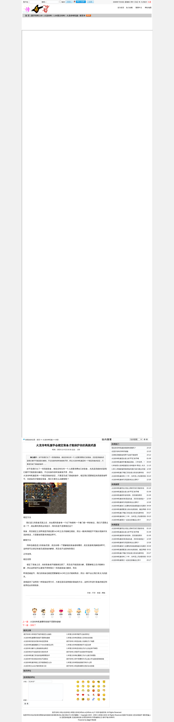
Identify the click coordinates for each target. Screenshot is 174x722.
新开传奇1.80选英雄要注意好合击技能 (80, 666)
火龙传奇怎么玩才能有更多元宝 (35, 666)
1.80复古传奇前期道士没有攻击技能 (79, 638)
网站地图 (148, 8)
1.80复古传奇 (59, 16)
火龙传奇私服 (72, 16)
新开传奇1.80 (36, 16)
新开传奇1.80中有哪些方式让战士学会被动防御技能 (85, 659)
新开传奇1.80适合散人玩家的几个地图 (80, 641)
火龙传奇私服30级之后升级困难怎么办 (38, 662)
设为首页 (121, 8)
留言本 (82, 16)
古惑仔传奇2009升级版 (120, 451)
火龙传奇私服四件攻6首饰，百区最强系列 (127, 495)
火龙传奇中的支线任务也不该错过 (36, 659)
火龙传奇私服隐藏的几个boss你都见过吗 (38, 645)
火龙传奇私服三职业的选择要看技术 (37, 655)
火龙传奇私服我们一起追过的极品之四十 (126, 520)
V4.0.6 (93, 720)
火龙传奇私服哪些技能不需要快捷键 (45, 622)
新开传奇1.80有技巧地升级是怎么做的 (37, 634)
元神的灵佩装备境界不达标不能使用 (125, 455)
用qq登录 (79, 2)
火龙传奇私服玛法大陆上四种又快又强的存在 (128, 488)
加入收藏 (129, 8)
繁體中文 (139, 8)
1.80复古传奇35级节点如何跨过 (77, 634)
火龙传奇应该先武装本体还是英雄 (36, 641)
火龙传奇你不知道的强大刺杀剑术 (36, 652)
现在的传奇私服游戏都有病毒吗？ (124, 448)
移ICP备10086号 (108, 717)
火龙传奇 (48, 16)
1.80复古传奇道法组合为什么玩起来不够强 (81, 648)
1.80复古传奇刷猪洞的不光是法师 (78, 645)
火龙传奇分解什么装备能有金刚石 (36, 648)
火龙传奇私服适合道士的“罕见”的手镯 (125, 458)
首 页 (27, 16)
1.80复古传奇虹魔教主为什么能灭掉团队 (81, 655)
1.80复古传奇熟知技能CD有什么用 (79, 662)
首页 (38, 440)
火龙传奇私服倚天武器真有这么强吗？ (125, 480)
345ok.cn (90, 712)
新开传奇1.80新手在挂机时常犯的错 (79, 652)
